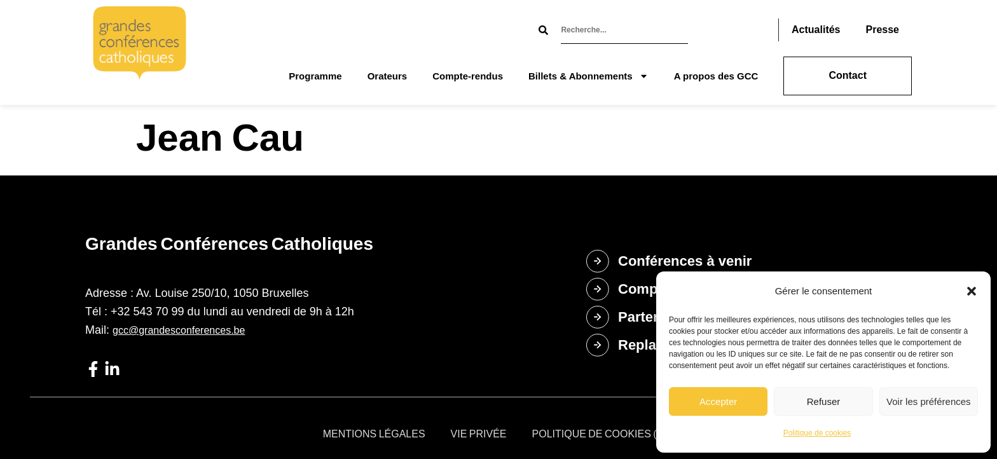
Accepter (718, 401)
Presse (883, 29)
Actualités (816, 29)
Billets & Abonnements (588, 76)
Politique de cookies (817, 432)
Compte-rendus (467, 76)
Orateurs (388, 76)
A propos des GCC (716, 76)
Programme (315, 76)
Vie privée (479, 433)
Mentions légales (374, 433)
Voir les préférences (928, 401)
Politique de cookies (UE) (603, 433)
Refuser (824, 401)
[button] (971, 291)
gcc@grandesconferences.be (179, 330)
